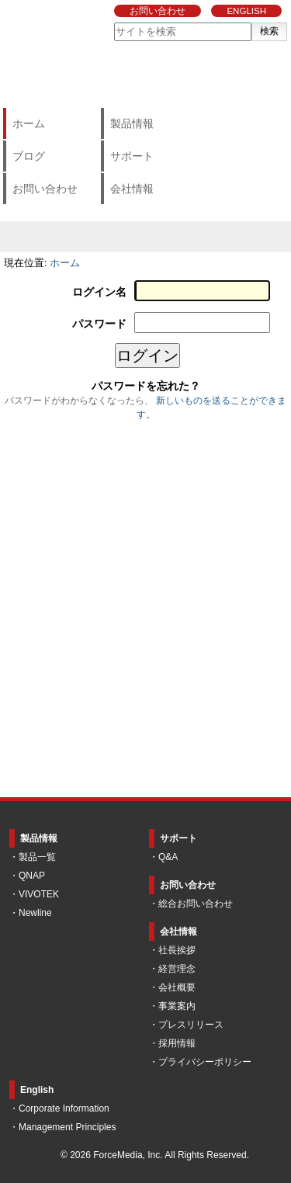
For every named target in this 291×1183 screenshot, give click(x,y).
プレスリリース (190, 1024)
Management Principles (67, 1127)
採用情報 (177, 1043)
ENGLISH (246, 11)
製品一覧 (37, 857)
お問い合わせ (157, 11)
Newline (35, 912)
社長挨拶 (177, 950)
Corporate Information (64, 1108)
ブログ (28, 156)
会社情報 (132, 188)
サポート (132, 156)
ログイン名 (99, 292)
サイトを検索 (113, 22)
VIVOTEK (39, 894)
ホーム (28, 123)
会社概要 (177, 987)
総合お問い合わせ (195, 903)
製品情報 (132, 123)
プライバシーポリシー (204, 1061)
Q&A (168, 857)
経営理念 (177, 968)
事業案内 (177, 1006)
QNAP (32, 875)
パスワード (99, 324)
